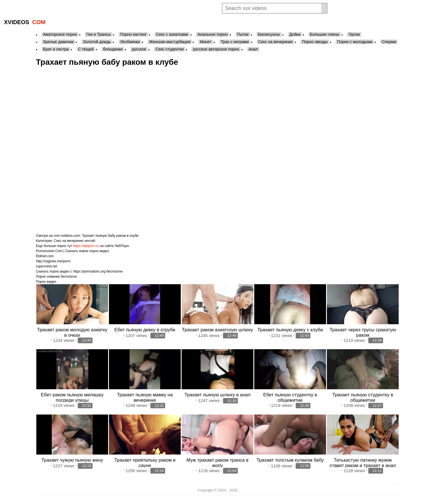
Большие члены (324, 34)
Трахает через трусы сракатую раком (362, 332)
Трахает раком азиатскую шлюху (217, 329)
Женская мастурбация (169, 41)
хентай (89, 241)
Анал (253, 49)
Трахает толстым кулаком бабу (290, 459)
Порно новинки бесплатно (56, 277)
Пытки (242, 34)
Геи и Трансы (98, 34)
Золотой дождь (97, 41)
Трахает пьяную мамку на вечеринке (145, 397)
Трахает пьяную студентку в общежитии (362, 397)
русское (139, 49)
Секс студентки (169, 49)
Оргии (354, 34)
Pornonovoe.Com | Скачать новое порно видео (72, 251)
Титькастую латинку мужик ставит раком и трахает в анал (363, 462)
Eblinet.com (45, 256)
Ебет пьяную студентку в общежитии (290, 397)
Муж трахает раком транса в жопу (217, 462)
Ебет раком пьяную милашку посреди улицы (72, 397)
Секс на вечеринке (275, 41)
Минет (205, 41)
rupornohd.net (46, 266)
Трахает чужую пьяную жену (72, 459)
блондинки (113, 49)
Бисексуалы (269, 34)
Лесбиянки (130, 41)
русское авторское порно (216, 49)
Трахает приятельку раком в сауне (145, 462)
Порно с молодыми (355, 41)
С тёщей (86, 49)
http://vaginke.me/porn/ (53, 261)
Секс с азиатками (172, 34)
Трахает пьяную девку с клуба (290, 329)
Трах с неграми (235, 41)
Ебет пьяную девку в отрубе (144, 329)
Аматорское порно (60, 34)
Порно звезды (315, 41)
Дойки (294, 34)
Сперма (389, 41)
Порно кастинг (133, 34)
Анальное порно (212, 34)
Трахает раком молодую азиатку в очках (72, 332)
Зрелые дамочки (58, 41)
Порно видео (46, 282)
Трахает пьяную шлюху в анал (217, 394)
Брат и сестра (56, 49)
